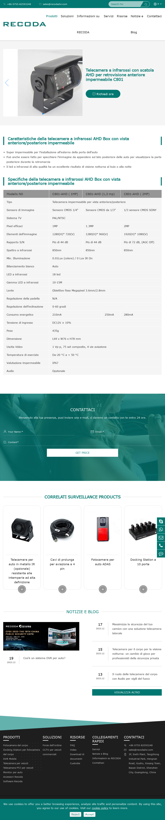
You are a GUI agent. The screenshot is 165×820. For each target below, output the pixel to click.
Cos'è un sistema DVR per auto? (44, 658)
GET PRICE (83, 452)
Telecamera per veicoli (15, 763)
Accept (89, 814)
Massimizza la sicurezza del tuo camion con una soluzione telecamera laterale (136, 629)
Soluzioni (67, 16)
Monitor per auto (13, 772)
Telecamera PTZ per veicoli (18, 767)
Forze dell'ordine (52, 745)
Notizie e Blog (137, 24)
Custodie (75, 763)
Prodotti (52, 16)
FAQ (72, 745)
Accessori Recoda (13, 776)
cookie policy (100, 808)
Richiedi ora (103, 94)
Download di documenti (77, 756)
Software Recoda (12, 781)
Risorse (122, 16)
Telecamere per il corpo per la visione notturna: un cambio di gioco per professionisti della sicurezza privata (136, 654)
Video (73, 749)
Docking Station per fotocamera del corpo (21, 752)
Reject (75, 814)
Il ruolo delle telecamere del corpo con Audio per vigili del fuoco (134, 676)
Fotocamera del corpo (15, 745)
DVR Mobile (9, 758)
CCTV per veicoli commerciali (52, 752)
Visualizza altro (127, 692)
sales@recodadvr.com (53, 4)
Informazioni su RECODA (88, 24)
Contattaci (154, 16)
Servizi (109, 16)
